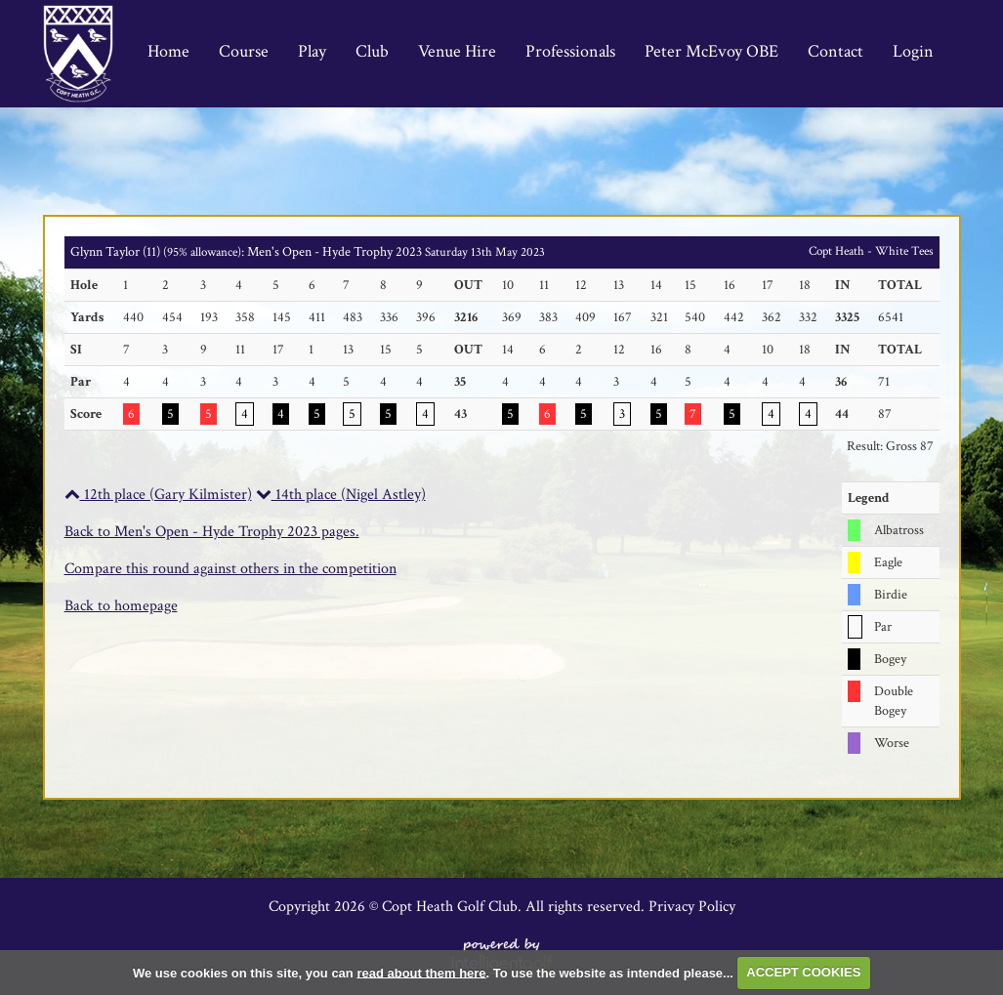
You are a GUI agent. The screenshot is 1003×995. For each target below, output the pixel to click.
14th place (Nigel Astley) (341, 494)
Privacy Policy (691, 906)
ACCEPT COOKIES (803, 972)
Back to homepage (121, 606)
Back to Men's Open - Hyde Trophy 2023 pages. (211, 531)
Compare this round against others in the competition (230, 569)
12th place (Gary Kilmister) (158, 494)
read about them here (420, 972)
